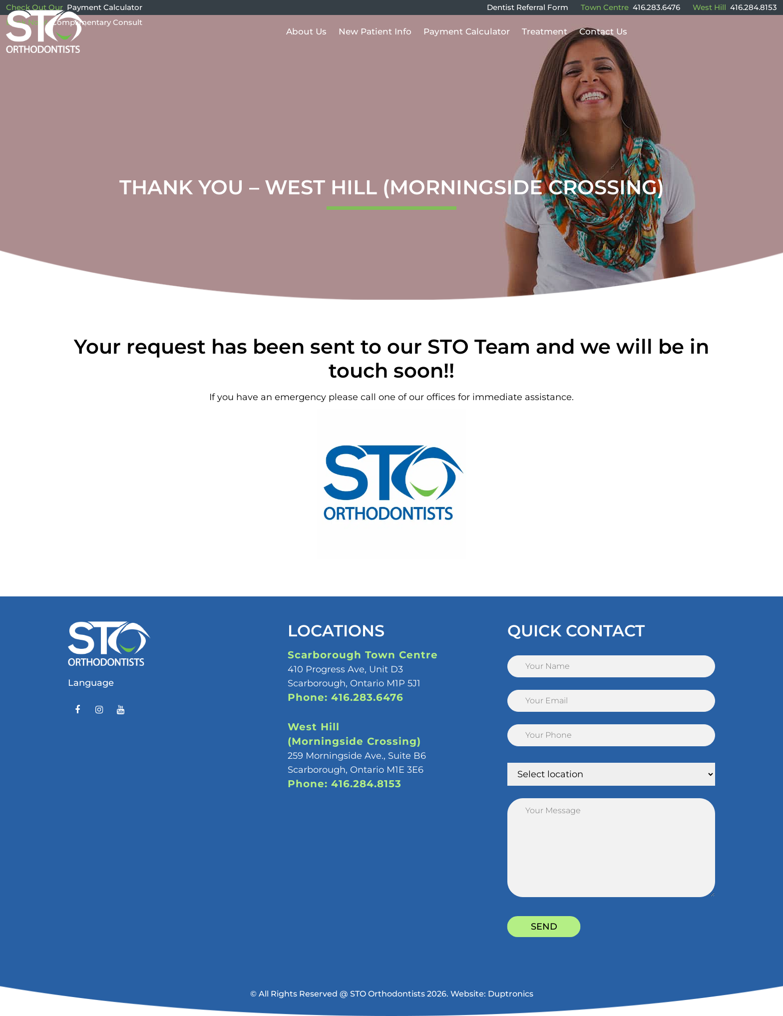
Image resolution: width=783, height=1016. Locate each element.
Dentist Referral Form (527, 7)
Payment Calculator (104, 7)
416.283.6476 (656, 7)
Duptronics (510, 994)
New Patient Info (375, 46)
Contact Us (603, 46)
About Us (306, 46)
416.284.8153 (753, 7)
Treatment (544, 46)
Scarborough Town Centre (363, 655)
